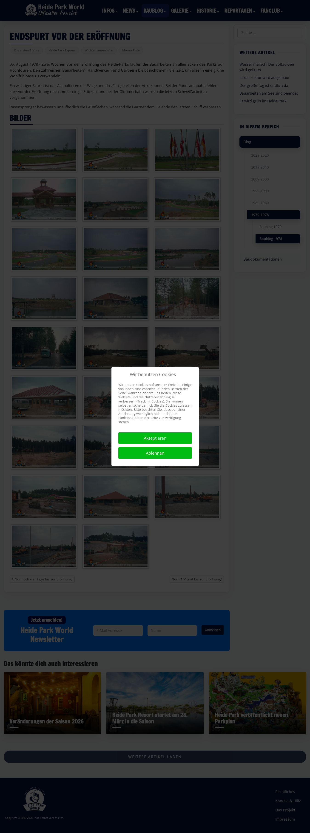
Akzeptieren (155, 438)
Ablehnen (155, 453)
